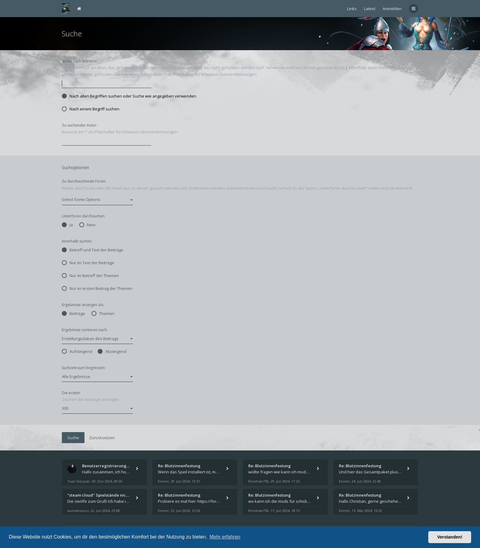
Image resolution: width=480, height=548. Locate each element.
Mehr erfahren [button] (224, 536)
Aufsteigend (77, 351)
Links (352, 8)
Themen (103, 313)
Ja (67, 225)
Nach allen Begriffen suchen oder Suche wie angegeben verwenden (129, 96)
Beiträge (73, 313)
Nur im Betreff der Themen (90, 275)
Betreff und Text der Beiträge (92, 250)
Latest (369, 8)
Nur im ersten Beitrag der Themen (97, 288)
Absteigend (112, 351)
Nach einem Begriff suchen (90, 109)
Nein (87, 225)
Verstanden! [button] (449, 537)
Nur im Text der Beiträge (88, 262)
